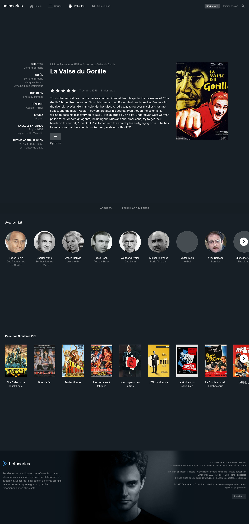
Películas (65, 64)
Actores (106, 208)
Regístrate (212, 5)
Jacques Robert (34, 82)
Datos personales (237, 471)
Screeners (230, 475)
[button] (16, 251)
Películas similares (135, 208)
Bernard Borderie (33, 67)
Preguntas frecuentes (202, 465)
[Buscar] (243, 6)
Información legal (176, 471)
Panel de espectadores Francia (231, 478)
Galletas (191, 471)
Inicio (53, 64)
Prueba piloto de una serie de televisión (194, 478)
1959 (76, 64)
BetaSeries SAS (205, 475)
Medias (219, 475)
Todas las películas (237, 462)
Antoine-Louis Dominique (28, 85)
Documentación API (180, 465)
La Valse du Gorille (104, 64)
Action (86, 64)
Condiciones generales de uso (212, 471)
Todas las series (217, 462)
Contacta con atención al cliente (230, 465)
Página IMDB (36, 129)
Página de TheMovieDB (30, 133)
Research (241, 475)
